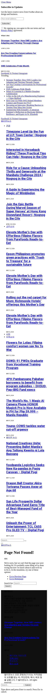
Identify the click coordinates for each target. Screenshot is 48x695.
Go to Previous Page (17, 576)
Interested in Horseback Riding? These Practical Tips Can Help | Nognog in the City (26, 153)
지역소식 (10, 337)
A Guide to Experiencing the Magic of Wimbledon (25, 191)
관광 (8, 126)
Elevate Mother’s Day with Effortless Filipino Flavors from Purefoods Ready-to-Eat (24, 237)
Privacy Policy (7, 30)
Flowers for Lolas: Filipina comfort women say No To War (24, 346)
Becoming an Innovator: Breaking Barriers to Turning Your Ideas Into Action (24, 106)
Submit (27, 685)
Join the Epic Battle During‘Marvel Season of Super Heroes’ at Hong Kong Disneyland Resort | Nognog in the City (26, 211)
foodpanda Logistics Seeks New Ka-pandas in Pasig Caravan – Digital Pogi (25, 468)
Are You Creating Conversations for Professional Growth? (18, 54)
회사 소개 (13, 663)
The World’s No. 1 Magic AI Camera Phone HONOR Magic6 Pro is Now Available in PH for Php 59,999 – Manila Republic (26, 408)
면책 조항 (13, 658)
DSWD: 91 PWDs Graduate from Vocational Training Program (24, 364)
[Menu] (2, 543)
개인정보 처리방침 (17, 655)
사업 (8, 334)
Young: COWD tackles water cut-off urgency (25, 427)
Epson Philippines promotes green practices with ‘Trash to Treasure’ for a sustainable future (25, 259)
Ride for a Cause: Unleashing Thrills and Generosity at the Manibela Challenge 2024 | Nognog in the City (26, 173)
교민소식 (10, 226)
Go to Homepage (16, 579)
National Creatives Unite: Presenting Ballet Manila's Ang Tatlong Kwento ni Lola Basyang (25, 448)
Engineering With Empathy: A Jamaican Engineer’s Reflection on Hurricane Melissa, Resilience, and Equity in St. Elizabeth (24, 112)
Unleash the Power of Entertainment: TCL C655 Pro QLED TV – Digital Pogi (25, 526)
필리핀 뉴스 (11, 437)
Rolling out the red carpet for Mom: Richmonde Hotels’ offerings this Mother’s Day (26, 301)
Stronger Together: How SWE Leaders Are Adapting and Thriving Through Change (21, 41)
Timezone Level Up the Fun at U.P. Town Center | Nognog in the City (26, 135)
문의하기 (13, 661)
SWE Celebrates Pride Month (15, 66)
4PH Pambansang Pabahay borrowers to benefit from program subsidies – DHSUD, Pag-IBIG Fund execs (26, 384)
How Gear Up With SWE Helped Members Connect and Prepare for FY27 (24, 101)
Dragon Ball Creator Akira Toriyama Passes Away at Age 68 (24, 486)
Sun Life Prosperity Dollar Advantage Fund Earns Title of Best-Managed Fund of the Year (25, 507)
